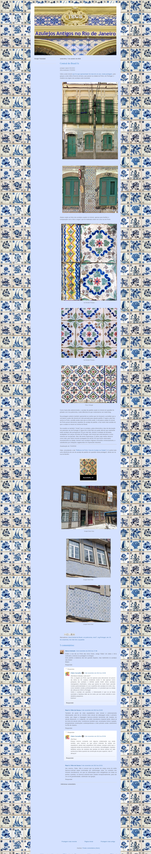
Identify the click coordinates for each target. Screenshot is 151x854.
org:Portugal (102, 637)
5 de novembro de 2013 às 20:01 (92, 765)
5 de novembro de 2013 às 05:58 (95, 736)
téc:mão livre (73, 640)
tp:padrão (81, 640)
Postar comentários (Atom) (91, 848)
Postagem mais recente (69, 841)
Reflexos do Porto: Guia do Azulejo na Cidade (91, 450)
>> (108, 450)
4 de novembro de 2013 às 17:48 (86, 651)
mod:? (95, 637)
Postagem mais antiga (108, 841)
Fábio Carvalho (76, 673)
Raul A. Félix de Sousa (73, 710)
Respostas (70, 669)
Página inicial (88, 841)
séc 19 (108, 637)
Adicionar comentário (68, 784)
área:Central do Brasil (75, 637)
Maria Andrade (70, 651)
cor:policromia (87, 637)
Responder (68, 665)
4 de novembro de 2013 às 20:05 (92, 710)
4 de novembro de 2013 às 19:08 (95, 673)
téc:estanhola (64, 640)
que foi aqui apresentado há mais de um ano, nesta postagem (92, 74)
